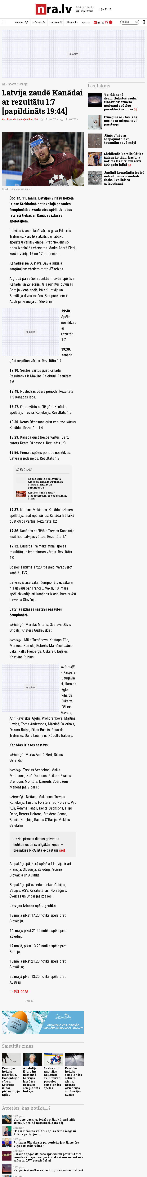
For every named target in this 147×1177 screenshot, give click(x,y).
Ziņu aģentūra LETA (27, 119)
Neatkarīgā (21, 22)
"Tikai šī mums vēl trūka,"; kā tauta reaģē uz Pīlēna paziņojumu (44, 1132)
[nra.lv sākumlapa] (54, 9)
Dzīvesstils (38, 22)
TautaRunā (55, 22)
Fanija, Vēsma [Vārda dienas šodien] (84, 11)
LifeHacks (72, 22)
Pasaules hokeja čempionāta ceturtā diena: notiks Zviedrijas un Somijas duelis (73, 1081)
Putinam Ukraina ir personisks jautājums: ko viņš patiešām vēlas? (46, 1144)
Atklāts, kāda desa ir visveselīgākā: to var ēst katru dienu (47, 495)
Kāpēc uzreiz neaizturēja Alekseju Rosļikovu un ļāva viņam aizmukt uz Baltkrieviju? (45, 483)
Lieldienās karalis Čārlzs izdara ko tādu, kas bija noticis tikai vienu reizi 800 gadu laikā (123, 159)
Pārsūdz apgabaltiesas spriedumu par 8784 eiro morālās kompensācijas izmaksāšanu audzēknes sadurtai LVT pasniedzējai (48, 1157)
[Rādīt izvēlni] (4, 22)
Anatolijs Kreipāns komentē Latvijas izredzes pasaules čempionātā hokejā (31, 1079)
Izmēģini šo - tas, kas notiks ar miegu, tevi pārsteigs (120, 120)
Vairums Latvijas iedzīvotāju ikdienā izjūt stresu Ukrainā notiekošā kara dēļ (44, 1121)
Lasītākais (99, 86)
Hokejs (23, 84)
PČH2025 (19, 992)
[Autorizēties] (143, 22)
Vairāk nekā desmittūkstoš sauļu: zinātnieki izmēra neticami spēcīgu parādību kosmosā (120, 102)
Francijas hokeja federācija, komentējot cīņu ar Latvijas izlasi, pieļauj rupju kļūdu (11, 1081)
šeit (62, 850)
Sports (86, 22)
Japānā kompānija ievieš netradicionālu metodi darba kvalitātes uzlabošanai (124, 178)
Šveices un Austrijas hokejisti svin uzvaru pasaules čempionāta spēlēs (52, 1078)
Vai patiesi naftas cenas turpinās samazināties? (48, 1170)
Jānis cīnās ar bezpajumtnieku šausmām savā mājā (120, 139)
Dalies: (29, 1000)
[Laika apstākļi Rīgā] (106, 9)
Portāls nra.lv (9, 119)
